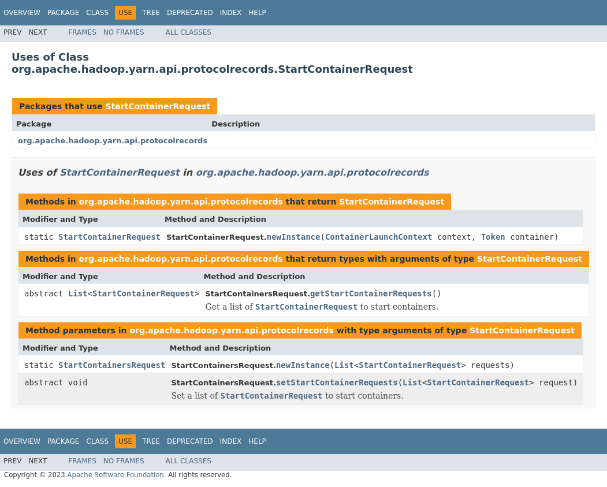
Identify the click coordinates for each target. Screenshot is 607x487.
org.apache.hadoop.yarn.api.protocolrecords (112, 140)
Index (231, 13)
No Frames (123, 32)
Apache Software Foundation (115, 475)
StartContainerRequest (157, 106)
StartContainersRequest (111, 365)
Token (493, 236)
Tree (151, 13)
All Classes (188, 32)
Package (63, 13)
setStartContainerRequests (337, 382)
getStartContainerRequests (371, 293)
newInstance (294, 236)
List (78, 293)
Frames (82, 32)
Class (97, 13)
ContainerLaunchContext (378, 236)
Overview (21, 13)
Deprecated (190, 13)
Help (257, 13)
